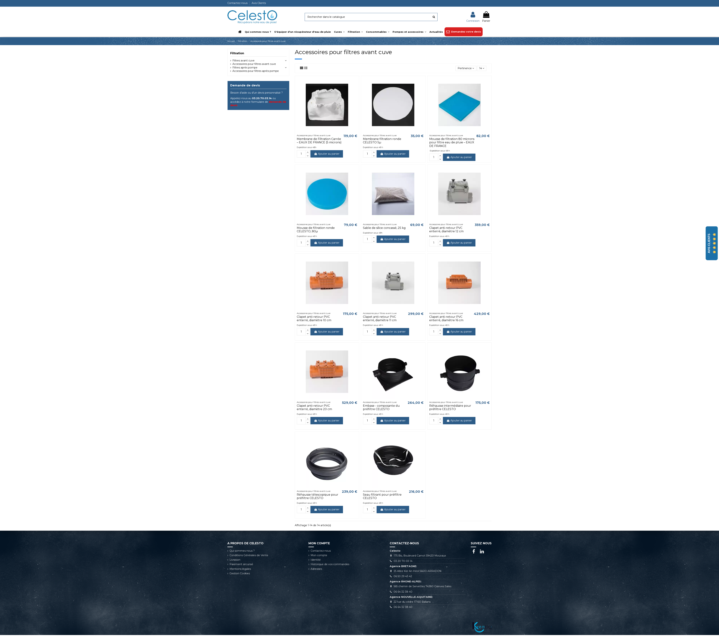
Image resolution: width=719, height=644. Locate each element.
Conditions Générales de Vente (249, 555)
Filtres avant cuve (243, 60)
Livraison (235, 559)
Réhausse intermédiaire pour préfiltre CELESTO (450, 407)
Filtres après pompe (244, 67)
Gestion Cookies (240, 573)
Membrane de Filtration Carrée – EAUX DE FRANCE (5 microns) (319, 140)
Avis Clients (259, 3)
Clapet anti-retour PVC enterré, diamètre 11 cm (380, 318)
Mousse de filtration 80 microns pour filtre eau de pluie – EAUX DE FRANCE (451, 142)
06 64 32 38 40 (403, 591)
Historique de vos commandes (330, 564)
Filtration (237, 53)
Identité (316, 559)
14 (481, 68)
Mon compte (319, 555)
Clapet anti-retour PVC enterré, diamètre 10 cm (314, 318)
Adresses (316, 569)
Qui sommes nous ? (242, 550)
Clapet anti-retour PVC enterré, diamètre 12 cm (446, 229)
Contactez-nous (237, 3)
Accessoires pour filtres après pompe (255, 71)
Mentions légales (240, 569)
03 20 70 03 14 (403, 561)
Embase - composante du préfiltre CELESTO (381, 407)
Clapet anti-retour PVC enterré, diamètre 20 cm (314, 407)
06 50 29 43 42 (403, 576)
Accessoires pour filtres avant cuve (254, 64)
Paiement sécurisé (241, 564)
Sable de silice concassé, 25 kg (384, 228)
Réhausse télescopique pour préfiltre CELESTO (317, 496)
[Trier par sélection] (465, 68)
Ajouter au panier (326, 153)
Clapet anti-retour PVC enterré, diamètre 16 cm (446, 318)
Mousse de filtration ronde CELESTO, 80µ (316, 229)
